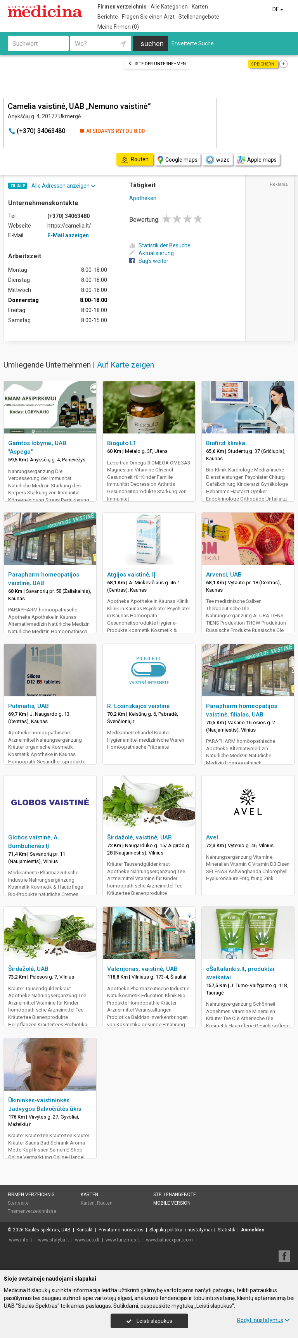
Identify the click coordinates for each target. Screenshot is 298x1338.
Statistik (226, 1230)
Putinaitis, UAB (28, 706)
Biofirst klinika (225, 443)
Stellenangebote (198, 17)
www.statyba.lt (53, 1240)
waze (217, 160)
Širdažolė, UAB (28, 968)
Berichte (107, 17)
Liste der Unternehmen (157, 63)
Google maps (178, 160)
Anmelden (252, 1230)
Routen (105, 1203)
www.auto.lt (87, 1240)
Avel (212, 837)
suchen (152, 44)
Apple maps (257, 160)
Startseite (18, 1203)
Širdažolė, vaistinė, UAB (139, 837)
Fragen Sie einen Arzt (148, 17)
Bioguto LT (121, 443)
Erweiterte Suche (193, 43)
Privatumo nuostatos (121, 1230)
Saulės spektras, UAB (48, 1230)
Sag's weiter (148, 261)
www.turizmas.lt (123, 1240)
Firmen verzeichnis (122, 6)
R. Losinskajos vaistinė (138, 706)
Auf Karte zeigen (125, 364)
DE (278, 9)
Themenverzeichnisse (32, 1211)
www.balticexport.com (169, 1240)
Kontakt (84, 1230)
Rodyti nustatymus (263, 1320)
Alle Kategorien (169, 6)
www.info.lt (20, 1240)
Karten (200, 6)
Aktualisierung (151, 253)
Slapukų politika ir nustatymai (180, 1230)
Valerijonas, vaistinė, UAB (142, 968)
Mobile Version (172, 1203)
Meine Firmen (118, 27)
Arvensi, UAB (224, 574)
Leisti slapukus (149, 1321)
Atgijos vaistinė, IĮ (131, 574)
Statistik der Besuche (160, 245)
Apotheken (142, 198)
